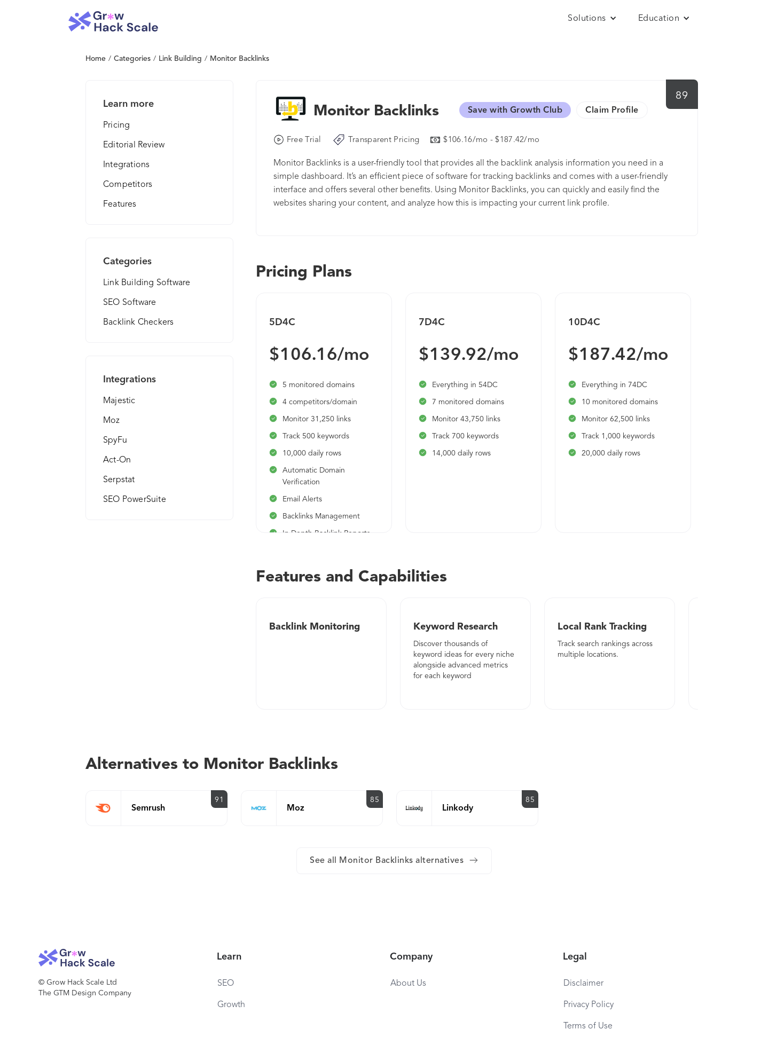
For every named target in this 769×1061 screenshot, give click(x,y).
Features (120, 204)
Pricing (116, 125)
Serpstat (119, 480)
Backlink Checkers (138, 322)
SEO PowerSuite (134, 500)
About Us (408, 983)
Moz (111, 420)
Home (95, 58)
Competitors (127, 184)
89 (682, 96)
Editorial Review (133, 145)
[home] (113, 21)
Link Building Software (146, 283)
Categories (132, 58)
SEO (225, 983)
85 (374, 800)
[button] (592, 19)
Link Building (180, 58)
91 (219, 800)
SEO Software (129, 302)
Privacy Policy (588, 1005)
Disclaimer (583, 983)
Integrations (126, 165)
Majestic (119, 401)
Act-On (117, 460)
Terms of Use (588, 1026)
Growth (231, 1005)
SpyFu (115, 440)
